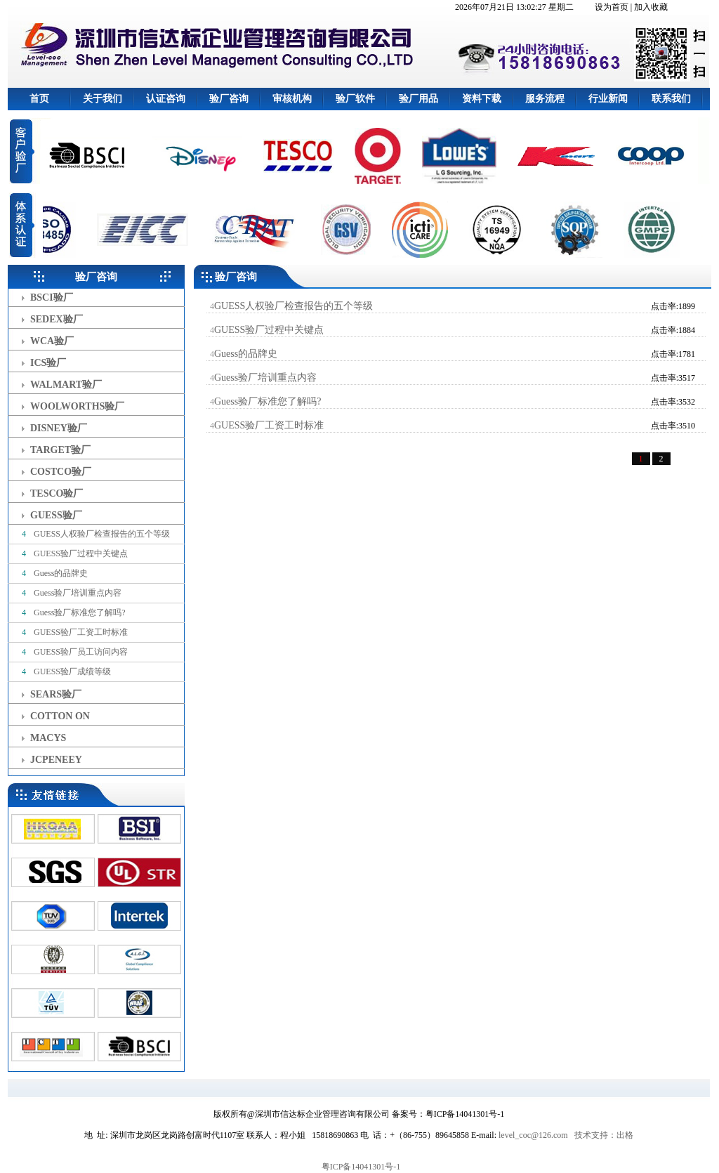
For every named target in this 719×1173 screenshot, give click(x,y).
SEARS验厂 (55, 694)
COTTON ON (60, 716)
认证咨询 (165, 98)
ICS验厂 (48, 363)
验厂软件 (355, 98)
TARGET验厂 (60, 450)
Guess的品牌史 (60, 573)
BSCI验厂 (51, 297)
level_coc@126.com (533, 1135)
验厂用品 (418, 98)
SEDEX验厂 (56, 319)
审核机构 (292, 98)
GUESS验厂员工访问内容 (80, 652)
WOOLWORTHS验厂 (77, 406)
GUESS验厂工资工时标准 (80, 632)
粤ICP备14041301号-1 (361, 1167)
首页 (39, 98)
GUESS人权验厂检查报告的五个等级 (101, 534)
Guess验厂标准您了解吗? (79, 612)
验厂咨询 (229, 98)
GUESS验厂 (56, 515)
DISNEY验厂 (58, 428)
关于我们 (102, 98)
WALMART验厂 (66, 384)
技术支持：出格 (603, 1135)
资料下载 (481, 98)
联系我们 (671, 98)
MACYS (48, 738)
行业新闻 (608, 98)
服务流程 (545, 98)
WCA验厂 (52, 341)
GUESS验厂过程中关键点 (80, 553)
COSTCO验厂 (60, 471)
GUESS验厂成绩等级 (71, 671)
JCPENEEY (56, 759)
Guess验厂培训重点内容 (76, 593)
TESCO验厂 (56, 493)
